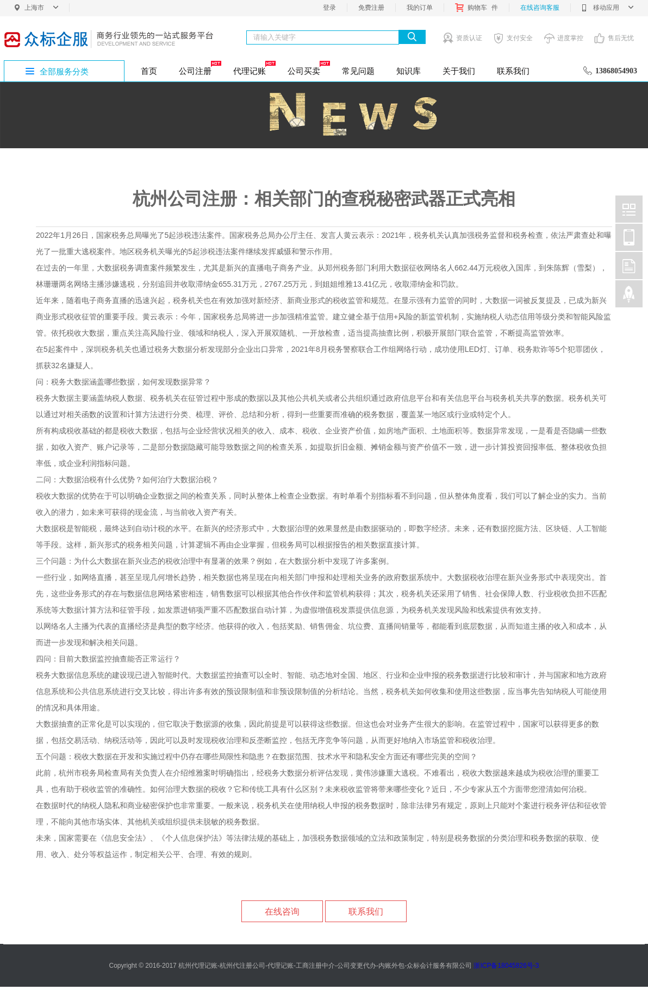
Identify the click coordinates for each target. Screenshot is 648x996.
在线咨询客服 (539, 7)
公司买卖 (308, 67)
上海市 (41, 7)
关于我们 (459, 70)
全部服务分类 (64, 71)
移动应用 (607, 7)
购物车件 (476, 7)
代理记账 (253, 67)
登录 (329, 7)
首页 (149, 70)
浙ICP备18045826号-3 (506, 965)
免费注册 (371, 7)
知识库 (408, 70)
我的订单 (420, 7)
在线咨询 (282, 911)
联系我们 (513, 70)
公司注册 (199, 67)
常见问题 (358, 70)
